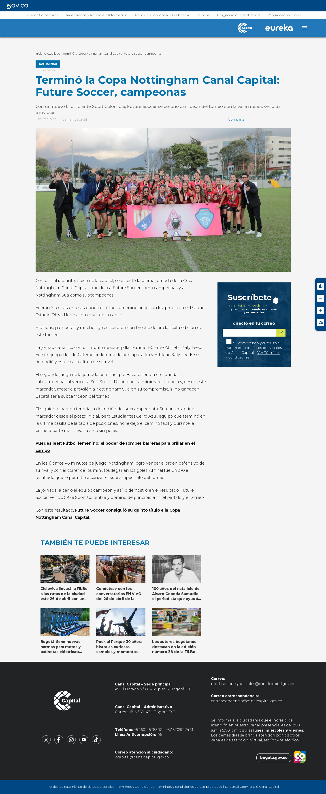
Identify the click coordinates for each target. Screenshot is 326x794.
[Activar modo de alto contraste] (320, 286)
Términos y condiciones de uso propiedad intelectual (198, 787)
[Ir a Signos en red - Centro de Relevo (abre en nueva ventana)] (320, 322)
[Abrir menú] (304, 28)
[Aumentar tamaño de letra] (320, 310)
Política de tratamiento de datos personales (80, 787)
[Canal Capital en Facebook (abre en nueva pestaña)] (58, 743)
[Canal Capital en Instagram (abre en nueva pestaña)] (71, 743)
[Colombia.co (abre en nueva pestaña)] (300, 757)
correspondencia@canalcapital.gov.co (246, 701)
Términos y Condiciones (135, 787)
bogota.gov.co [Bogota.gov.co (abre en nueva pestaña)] (274, 758)
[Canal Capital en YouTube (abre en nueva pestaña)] (83, 743)
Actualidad (48, 64)
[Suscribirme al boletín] (280, 333)
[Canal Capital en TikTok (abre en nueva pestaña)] (96, 743)
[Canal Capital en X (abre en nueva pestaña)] (46, 743)
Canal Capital (74, 119)
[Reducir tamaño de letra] (320, 298)
